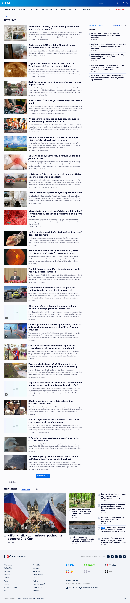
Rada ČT (35, 578)
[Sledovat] (120, 9)
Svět (37, 9)
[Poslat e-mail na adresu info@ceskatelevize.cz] (88, 587)
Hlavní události (10, 9)
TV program (8, 565)
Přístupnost (40, 598)
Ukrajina (22, 9)
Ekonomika (54, 9)
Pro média (36, 565)
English (19, 598)
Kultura (77, 9)
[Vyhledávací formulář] (109, 3)
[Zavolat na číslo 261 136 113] (71, 587)
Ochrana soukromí (29, 598)
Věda (70, 9)
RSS (125, 598)
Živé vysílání (8, 568)
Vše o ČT (7, 591)
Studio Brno (37, 571)
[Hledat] (117, 3)
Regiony (45, 9)
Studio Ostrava (38, 575)
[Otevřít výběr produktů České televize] (125, 3)
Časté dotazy (37, 587)
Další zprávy (43, 476)
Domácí (30, 9)
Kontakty (36, 591)
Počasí (63, 9)
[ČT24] (6, 3)
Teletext (7, 575)
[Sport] (111, 9)
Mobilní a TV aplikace (11, 587)
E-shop (6, 584)
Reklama (36, 568)
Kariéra (35, 581)
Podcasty (86, 9)
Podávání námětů (39, 584)
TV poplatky (8, 571)
